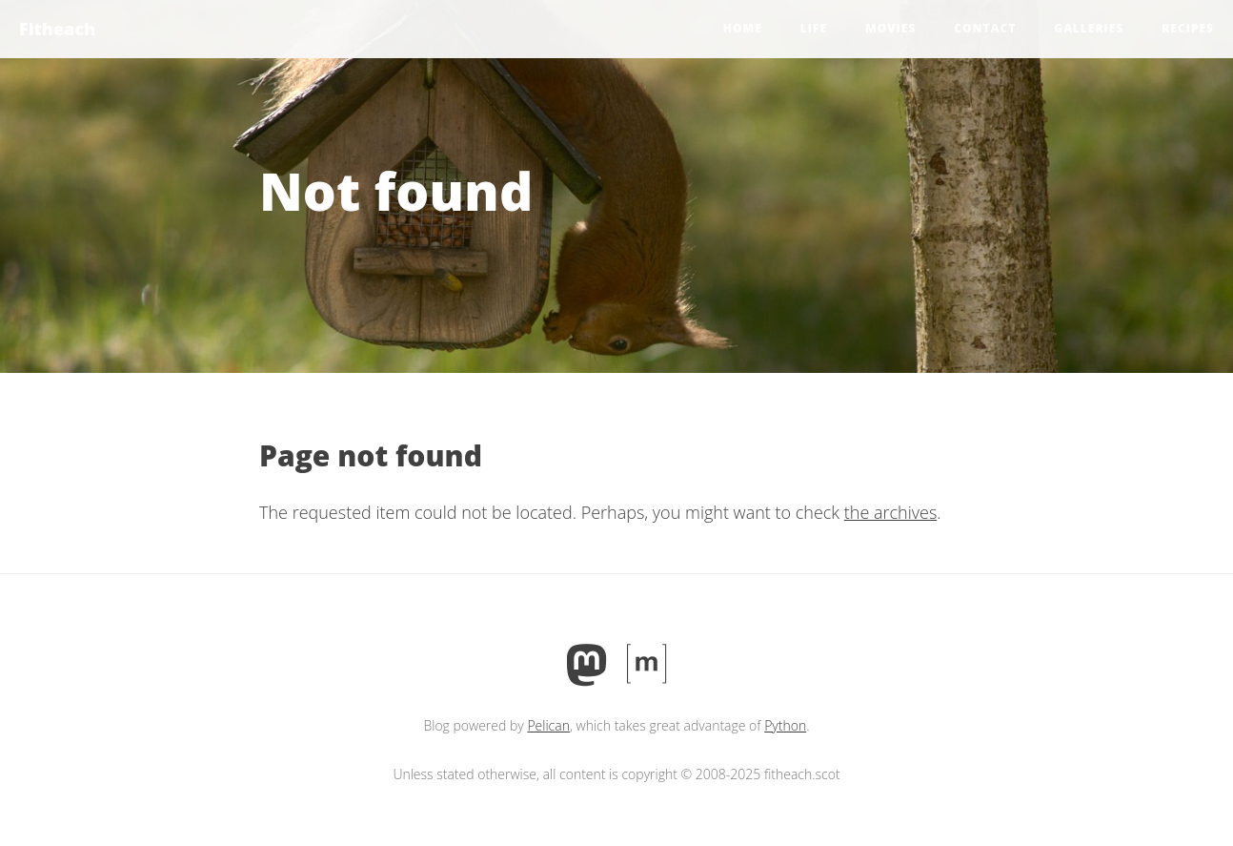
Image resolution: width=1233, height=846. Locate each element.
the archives (891, 512)
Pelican (548, 725)
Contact (985, 28)
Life (813, 28)
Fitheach (57, 28)
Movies (890, 28)
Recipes (1188, 28)
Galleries (1088, 28)
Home (742, 28)
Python (785, 725)
